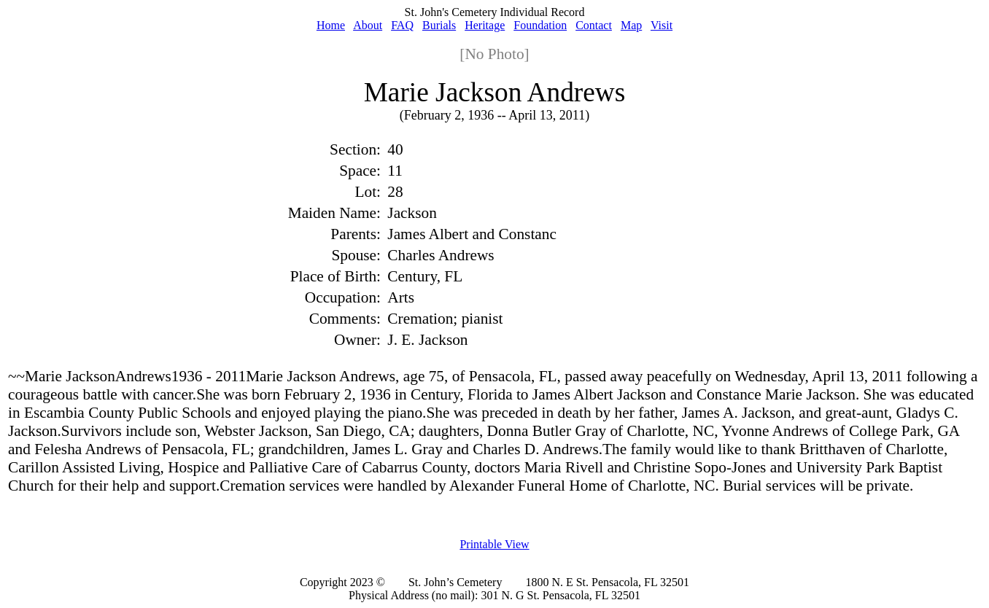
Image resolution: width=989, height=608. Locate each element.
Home (331, 25)
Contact (593, 25)
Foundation (540, 25)
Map (631, 25)
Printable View (494, 544)
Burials (439, 25)
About (367, 25)
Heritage (485, 25)
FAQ (402, 25)
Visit (661, 25)
